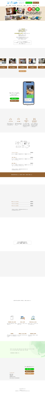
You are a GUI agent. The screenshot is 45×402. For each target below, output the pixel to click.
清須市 (27, 358)
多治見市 (16, 357)
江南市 (11, 358)
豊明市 (25, 358)
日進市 (27, 357)
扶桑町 (13, 359)
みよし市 (18, 358)
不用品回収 (10, 5)
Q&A (38, 5)
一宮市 (13, 358)
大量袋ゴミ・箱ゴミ (29, 5)
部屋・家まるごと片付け (19, 5)
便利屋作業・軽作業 (34, 5)
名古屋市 (19, 357)
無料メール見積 (36, 2)
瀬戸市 (24, 357)
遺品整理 (25, 5)
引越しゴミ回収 (14, 5)
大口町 (11, 359)
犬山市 (20, 358)
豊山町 (33, 358)
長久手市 (32, 357)
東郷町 (29, 357)
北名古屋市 (30, 358)
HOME (6, 5)
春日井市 (18, 38)
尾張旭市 (22, 357)
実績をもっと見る (22, 72)
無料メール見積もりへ (15, 103)
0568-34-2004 (22, 2)
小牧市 (14, 357)
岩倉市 (23, 358)
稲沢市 (15, 358)
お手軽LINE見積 (29, 2)
